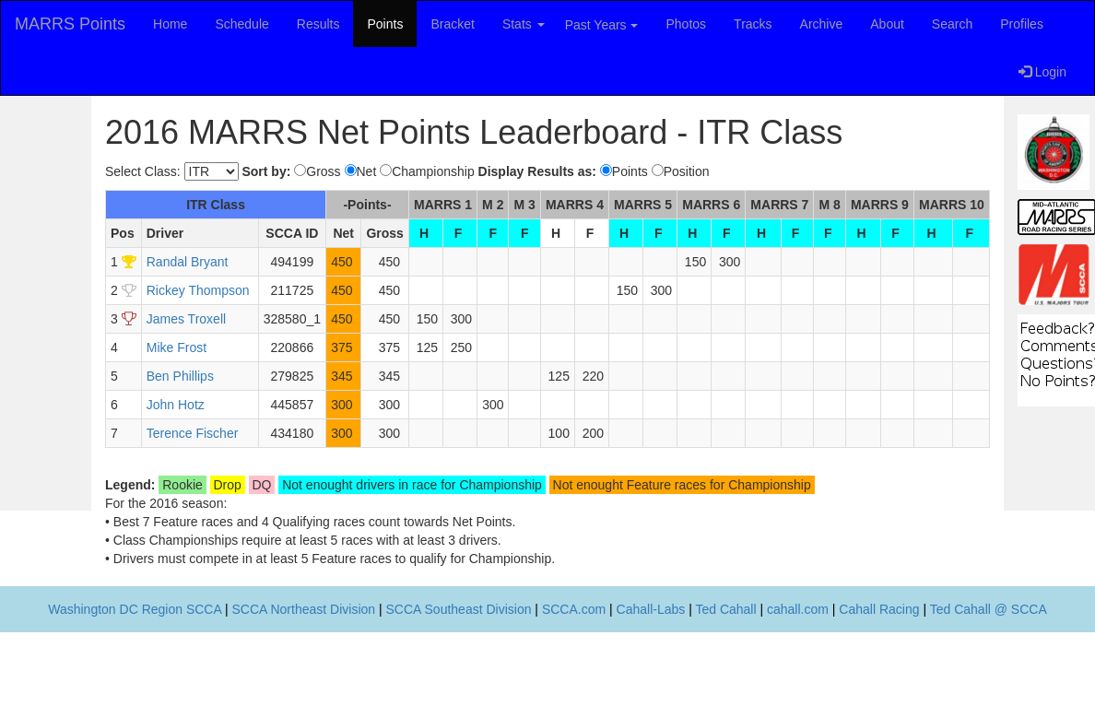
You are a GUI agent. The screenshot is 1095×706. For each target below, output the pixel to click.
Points (385, 24)
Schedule (241, 24)
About (887, 24)
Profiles (1021, 24)
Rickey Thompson (198, 290)
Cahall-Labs (651, 609)
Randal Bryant (188, 261)
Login (1042, 72)
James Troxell (186, 319)
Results (318, 24)
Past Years (601, 25)
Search (952, 24)
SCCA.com (574, 609)
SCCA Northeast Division (303, 609)
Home (170, 24)
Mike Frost (176, 347)
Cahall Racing (879, 609)
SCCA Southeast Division (459, 609)
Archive (821, 24)
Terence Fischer (193, 433)
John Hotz (176, 404)
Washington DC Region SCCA (134, 609)
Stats (523, 24)
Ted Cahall (725, 609)
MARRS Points (70, 24)
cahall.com (798, 609)
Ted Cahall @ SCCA (988, 609)
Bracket (452, 24)
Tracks (752, 24)
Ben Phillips (180, 376)
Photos (686, 24)
